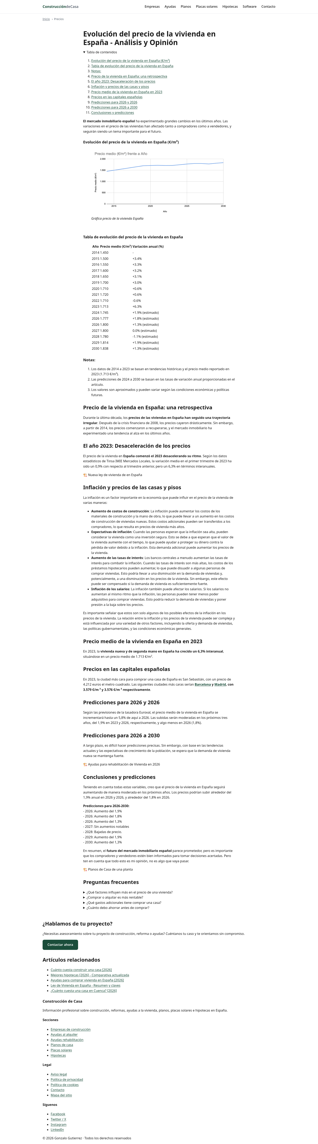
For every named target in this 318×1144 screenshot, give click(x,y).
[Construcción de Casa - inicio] (60, 7)
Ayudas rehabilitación (67, 1040)
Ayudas (170, 6)
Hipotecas (230, 6)
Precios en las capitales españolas (117, 97)
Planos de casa (62, 1045)
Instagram (59, 1124)
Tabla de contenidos (102, 52)
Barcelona (203, 684)
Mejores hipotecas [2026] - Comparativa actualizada (90, 975)
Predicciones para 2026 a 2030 (114, 107)
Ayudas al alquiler (64, 1034)
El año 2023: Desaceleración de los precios (123, 81)
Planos (186, 6)
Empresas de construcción (71, 1029)
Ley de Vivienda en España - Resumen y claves (85, 985)
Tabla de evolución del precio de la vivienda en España (132, 66)
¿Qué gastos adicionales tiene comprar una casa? (124, 902)
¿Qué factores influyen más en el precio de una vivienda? (130, 892)
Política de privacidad (67, 1079)
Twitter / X (58, 1119)
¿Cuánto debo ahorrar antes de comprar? (118, 907)
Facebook (58, 1114)
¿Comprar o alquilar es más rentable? (115, 897)
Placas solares (207, 6)
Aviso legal (59, 1074)
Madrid (220, 684)
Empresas (152, 6)
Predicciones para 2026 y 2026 (114, 102)
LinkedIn (57, 1129)
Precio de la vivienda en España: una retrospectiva (129, 76)
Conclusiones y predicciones (112, 112)
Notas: (96, 71)
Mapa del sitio (61, 1095)
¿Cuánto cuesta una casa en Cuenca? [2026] (84, 990)
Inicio (46, 19)
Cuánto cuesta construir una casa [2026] (81, 970)
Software (250, 6)
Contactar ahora (60, 944)
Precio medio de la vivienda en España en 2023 (126, 92)
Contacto (268, 6)
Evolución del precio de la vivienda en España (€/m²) (130, 60)
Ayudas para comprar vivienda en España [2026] (87, 980)
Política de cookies (65, 1085)
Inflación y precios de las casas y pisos (120, 86)
